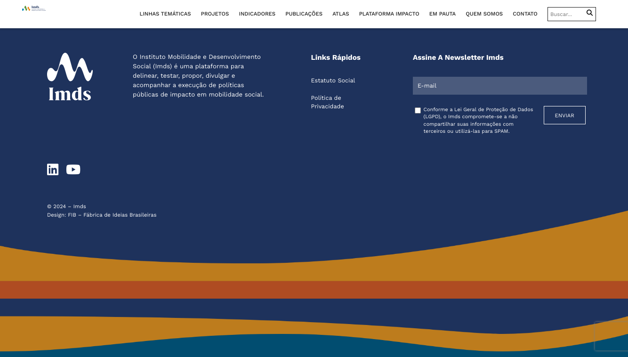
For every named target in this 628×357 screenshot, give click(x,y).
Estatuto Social (333, 80)
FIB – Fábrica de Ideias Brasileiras (112, 214)
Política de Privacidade (327, 102)
